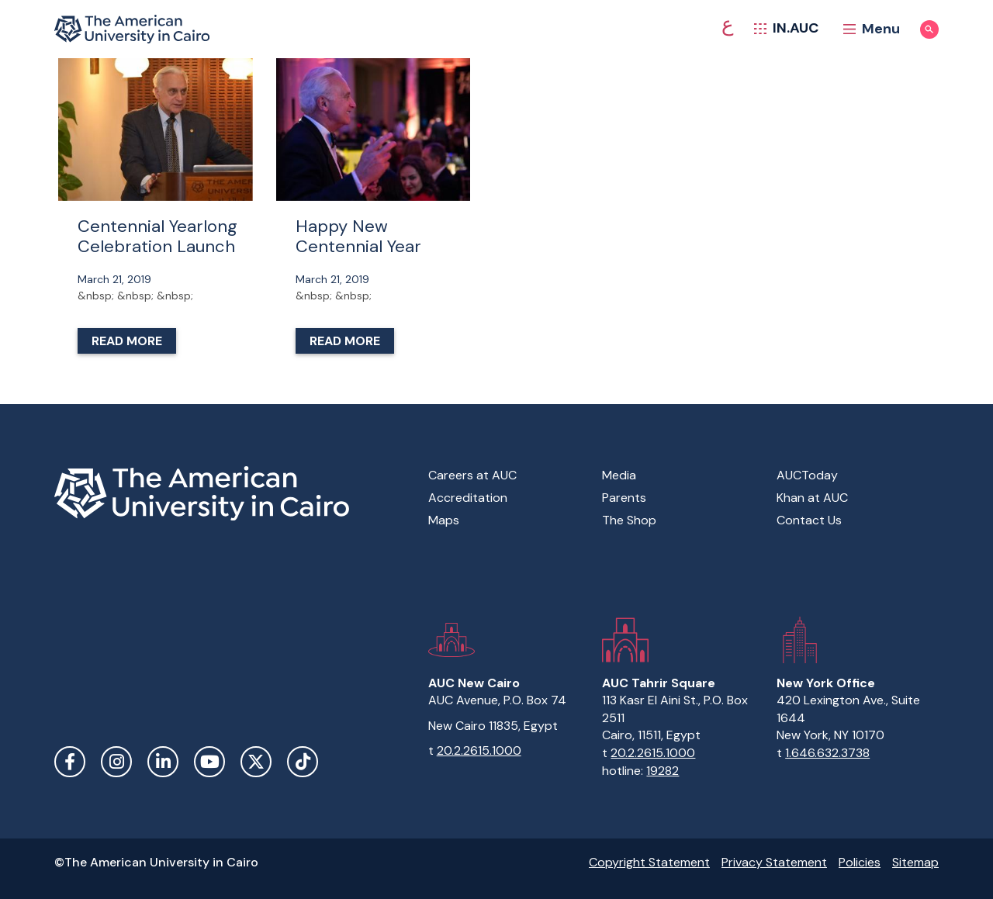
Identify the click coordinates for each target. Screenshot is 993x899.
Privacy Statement (774, 862)
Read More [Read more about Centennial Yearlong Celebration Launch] (127, 341)
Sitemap (915, 862)
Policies (860, 862)
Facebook (69, 761)
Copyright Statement (649, 862)
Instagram (116, 761)
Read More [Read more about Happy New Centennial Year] (345, 341)
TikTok (302, 761)
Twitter (256, 761)
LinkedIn (162, 761)
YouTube (209, 761)
